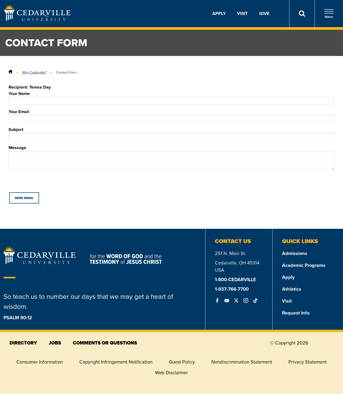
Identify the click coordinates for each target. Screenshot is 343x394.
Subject (171, 133)
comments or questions (105, 342)
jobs (55, 342)
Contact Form (66, 72)
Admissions (294, 253)
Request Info (295, 312)
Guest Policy (182, 361)
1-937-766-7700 (232, 289)
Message (171, 157)
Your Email (171, 116)
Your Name (171, 97)
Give (264, 13)
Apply (219, 13)
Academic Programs (303, 265)
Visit (242, 13)
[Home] (10, 72)
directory (23, 342)
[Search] (302, 13)
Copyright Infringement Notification (115, 361)
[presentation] (45, 183)
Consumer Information (39, 361)
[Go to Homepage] (37, 19)
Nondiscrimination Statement (241, 361)
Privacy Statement (307, 361)
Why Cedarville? (34, 72)
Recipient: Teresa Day (30, 87)
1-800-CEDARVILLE (235, 279)
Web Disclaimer (171, 372)
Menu (328, 14)
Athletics (291, 289)
